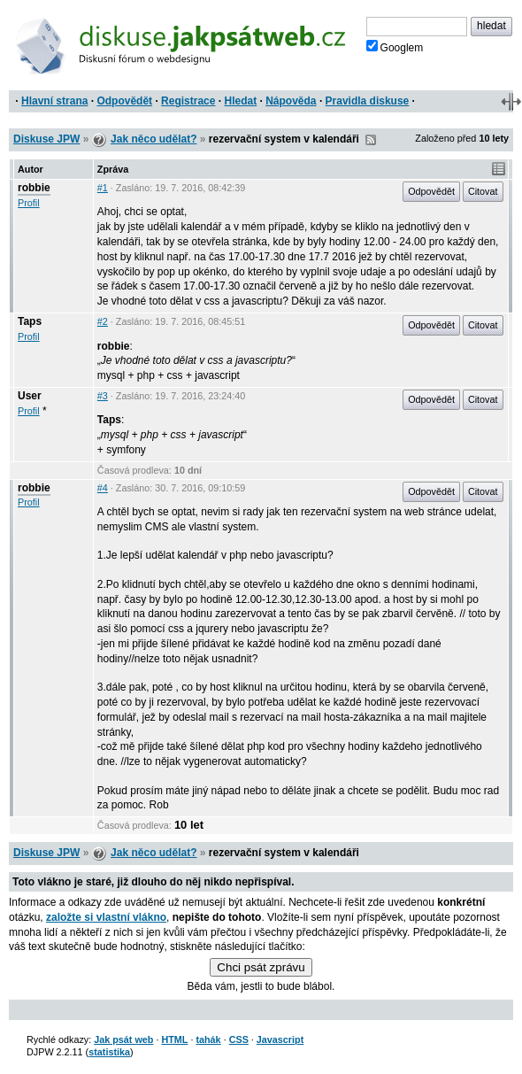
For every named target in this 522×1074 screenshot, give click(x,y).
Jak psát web (123, 1039)
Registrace (188, 101)
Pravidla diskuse (368, 101)
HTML (174, 1039)
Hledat (240, 101)
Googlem (395, 47)
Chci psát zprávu (260, 967)
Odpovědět (124, 101)
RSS (370, 140)
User (30, 396)
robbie (34, 188)
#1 (102, 187)
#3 (102, 395)
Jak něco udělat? (153, 139)
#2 (102, 321)
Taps (30, 321)
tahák (208, 1039)
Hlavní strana (54, 101)
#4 (102, 488)
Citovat (483, 191)
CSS (239, 1039)
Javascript (280, 1039)
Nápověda (290, 101)
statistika (109, 1052)
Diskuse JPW (46, 139)
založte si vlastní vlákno (106, 917)
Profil (29, 202)
